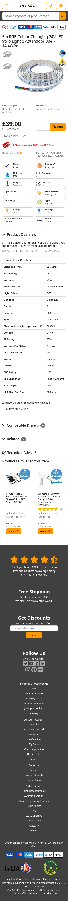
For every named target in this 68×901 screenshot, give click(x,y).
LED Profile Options (33, 795)
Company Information (34, 684)
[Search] (62, 16)
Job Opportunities (34, 708)
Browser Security (34, 775)
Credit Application (34, 749)
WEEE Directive (34, 815)
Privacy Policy (34, 780)
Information (34, 786)
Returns (34, 759)
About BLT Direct (34, 693)
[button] (63, 501)
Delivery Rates (34, 698)
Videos (34, 830)
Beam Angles (34, 805)
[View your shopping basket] (61, 5)
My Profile (33, 724)
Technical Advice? (19, 452)
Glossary (34, 825)
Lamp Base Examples (34, 790)
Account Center (34, 719)
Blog (34, 688)
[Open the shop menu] (6, 5)
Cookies (34, 770)
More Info (13, 531)
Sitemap (34, 713)
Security (34, 765)
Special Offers (34, 820)
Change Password (34, 729)
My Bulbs (34, 744)
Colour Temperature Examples (34, 801)
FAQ (34, 810)
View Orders (34, 734)
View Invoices (34, 739)
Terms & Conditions (34, 703)
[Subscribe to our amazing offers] (34, 628)
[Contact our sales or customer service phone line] (50, 5)
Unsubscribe (34, 754)
